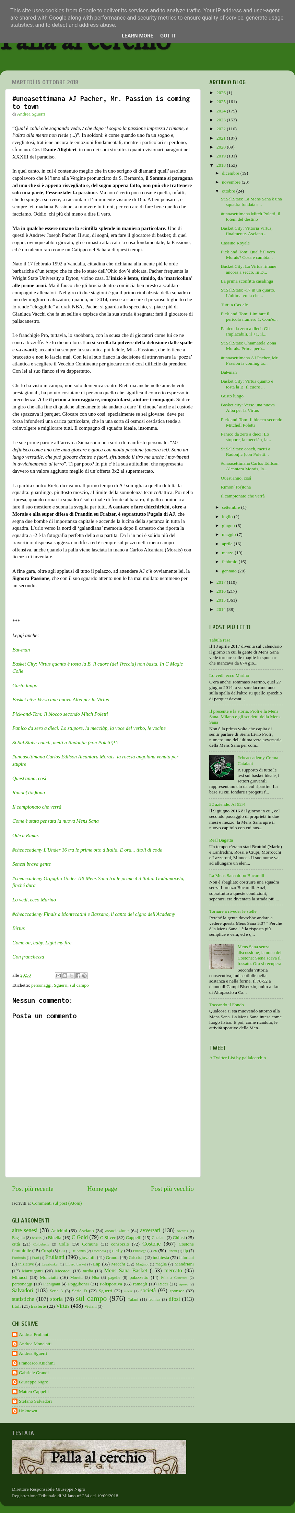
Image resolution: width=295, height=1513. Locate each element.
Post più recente (33, 1188)
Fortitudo (19, 1258)
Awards (182, 1231)
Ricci (163, 1283)
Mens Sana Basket (126, 1271)
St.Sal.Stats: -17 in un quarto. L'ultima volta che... (248, 292)
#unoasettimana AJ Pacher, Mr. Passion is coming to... (250, 360)
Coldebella (41, 1244)
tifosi (174, 1299)
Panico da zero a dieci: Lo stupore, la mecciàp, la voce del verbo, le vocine (89, 728)
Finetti (172, 1251)
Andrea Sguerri (33, 1353)
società (148, 1290)
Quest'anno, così (29, 778)
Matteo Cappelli (34, 1391)
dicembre (231, 173)
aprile (228, 543)
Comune (90, 1244)
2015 (221, 600)
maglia (161, 1264)
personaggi (41, 985)
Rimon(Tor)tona (28, 792)
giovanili (87, 1257)
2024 (221, 110)
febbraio (230, 561)
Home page (102, 1188)
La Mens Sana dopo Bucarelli (236, 875)
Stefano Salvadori (35, 1401)
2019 (221, 155)
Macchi (118, 1264)
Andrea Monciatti (35, 1343)
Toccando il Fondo (226, 1004)
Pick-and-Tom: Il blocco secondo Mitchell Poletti (251, 422)
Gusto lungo (24, 685)
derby (117, 1250)
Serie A (56, 1291)
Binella (54, 1237)
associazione (117, 1230)
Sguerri (61, 985)
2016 (221, 591)
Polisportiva (111, 1283)
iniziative (26, 1264)
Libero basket (76, 1264)
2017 (221, 582)
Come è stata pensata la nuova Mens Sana (55, 821)
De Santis (78, 1251)
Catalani (158, 1237)
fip (185, 1250)
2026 (221, 92)
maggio (229, 534)
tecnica (154, 1299)
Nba (95, 1277)
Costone (151, 1244)
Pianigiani (51, 1284)
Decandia (99, 1251)
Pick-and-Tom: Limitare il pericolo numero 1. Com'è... (249, 316)
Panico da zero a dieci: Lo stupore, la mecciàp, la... (246, 436)
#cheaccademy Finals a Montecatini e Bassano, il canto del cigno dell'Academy (93, 914)
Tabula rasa (220, 640)
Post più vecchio (172, 1188)
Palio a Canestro (174, 1277)
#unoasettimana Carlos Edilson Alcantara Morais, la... (250, 466)
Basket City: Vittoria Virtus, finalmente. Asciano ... (247, 231)
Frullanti (54, 1257)
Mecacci (63, 1270)
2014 (221, 609)
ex (155, 1250)
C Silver (108, 1237)
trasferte (38, 1306)
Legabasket (50, 1264)
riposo (183, 1284)
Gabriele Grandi (34, 1372)
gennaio (230, 570)
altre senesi (24, 1230)
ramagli (140, 1283)
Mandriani (184, 1264)
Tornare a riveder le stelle (233, 911)
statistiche (23, 1299)
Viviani (90, 1306)
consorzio (120, 1244)
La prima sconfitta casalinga (247, 281)
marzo (228, 552)
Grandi (112, 1257)
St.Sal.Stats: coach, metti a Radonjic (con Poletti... (245, 451)
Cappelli (134, 1237)
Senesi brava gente (31, 864)
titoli (16, 1306)
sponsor (177, 1290)
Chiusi (179, 1237)
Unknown (28, 1410)
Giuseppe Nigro (33, 1381)
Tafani (133, 1299)
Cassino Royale (235, 242)
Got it (168, 36)
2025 (221, 101)
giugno (229, 525)
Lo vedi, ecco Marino (34, 899)
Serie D (79, 1290)
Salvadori (22, 1290)
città (16, 1244)
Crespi (46, 1250)
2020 (221, 147)
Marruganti (32, 1270)
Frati (35, 1258)
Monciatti (49, 1277)
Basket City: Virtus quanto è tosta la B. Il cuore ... (247, 384)
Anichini (59, 1230)
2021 (221, 138)
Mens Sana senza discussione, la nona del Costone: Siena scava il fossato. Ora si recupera (259, 955)
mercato (173, 1271)
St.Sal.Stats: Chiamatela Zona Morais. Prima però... (248, 345)
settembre (231, 507)
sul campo (79, 985)
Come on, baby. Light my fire (41, 942)
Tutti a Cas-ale (234, 304)
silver (128, 1291)
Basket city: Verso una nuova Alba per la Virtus (60, 699)
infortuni (186, 1257)
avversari (150, 1230)
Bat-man (21, 650)
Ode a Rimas (25, 835)
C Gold (80, 1237)
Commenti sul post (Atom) (57, 1203)
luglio (228, 516)
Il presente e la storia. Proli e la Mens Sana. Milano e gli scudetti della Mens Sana (244, 717)
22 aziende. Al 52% (227, 804)
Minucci (19, 1277)
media (88, 1271)
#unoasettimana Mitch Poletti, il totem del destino (250, 216)
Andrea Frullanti (34, 1334)
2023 (221, 119)
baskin (37, 1238)
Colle (64, 1244)
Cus (62, 1251)
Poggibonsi (78, 1283)
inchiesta (161, 1257)
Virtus (63, 1306)
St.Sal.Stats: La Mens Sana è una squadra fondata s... (251, 201)
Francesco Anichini (37, 1363)
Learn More (137, 36)
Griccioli (136, 1257)
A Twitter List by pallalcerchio (237, 1057)
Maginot (142, 1264)
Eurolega (139, 1251)
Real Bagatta (221, 840)
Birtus (18, 928)
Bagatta (18, 1237)
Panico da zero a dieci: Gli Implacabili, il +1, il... (245, 331)
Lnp (97, 1264)
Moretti (76, 1277)
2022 (221, 128)
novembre (231, 182)
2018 (221, 165)
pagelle (114, 1277)
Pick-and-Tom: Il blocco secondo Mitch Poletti (60, 714)
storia (56, 1299)
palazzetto (139, 1277)
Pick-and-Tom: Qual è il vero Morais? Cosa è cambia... (248, 254)
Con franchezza (28, 957)
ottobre (229, 191)
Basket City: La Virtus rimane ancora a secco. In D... (248, 269)
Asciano (86, 1230)
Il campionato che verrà (243, 495)
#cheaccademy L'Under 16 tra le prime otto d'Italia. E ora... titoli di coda (87, 850)
